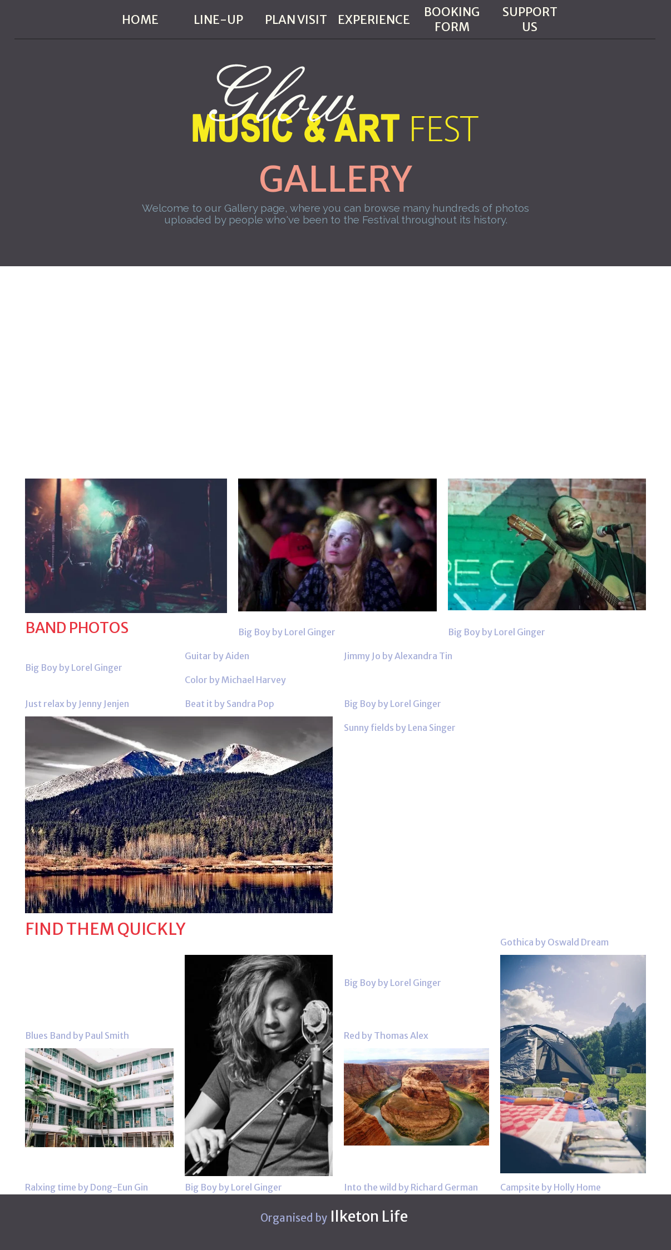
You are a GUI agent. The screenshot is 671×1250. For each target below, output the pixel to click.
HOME (140, 19)
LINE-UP (218, 19)
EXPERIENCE (374, 19)
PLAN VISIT (296, 19)
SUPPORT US (529, 19)
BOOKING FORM (452, 19)
